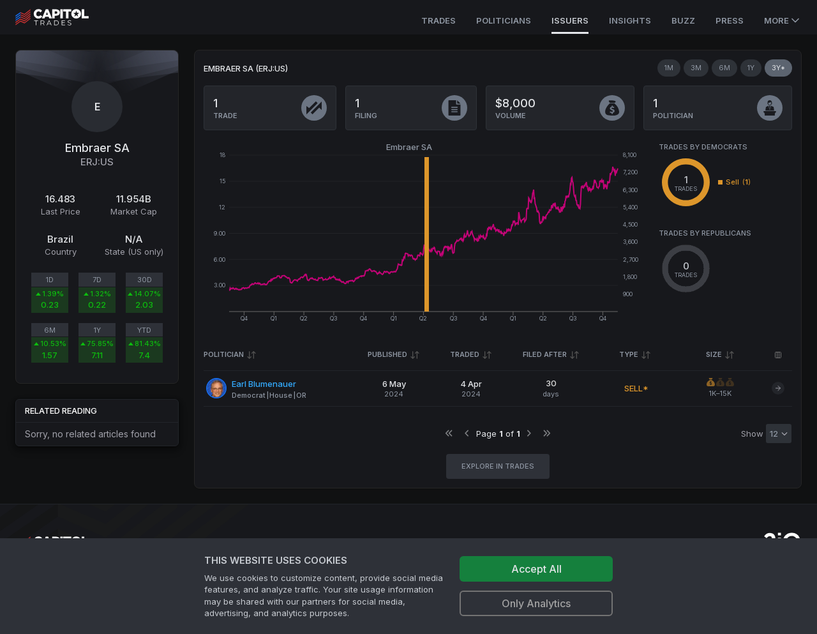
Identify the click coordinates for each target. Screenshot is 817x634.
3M (696, 67)
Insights (630, 20)
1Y (750, 67)
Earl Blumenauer (264, 384)
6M (724, 67)
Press (730, 20)
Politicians (503, 20)
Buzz (683, 20)
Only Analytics (536, 603)
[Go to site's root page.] (66, 17)
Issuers (569, 20)
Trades (438, 20)
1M (668, 67)
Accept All (536, 568)
